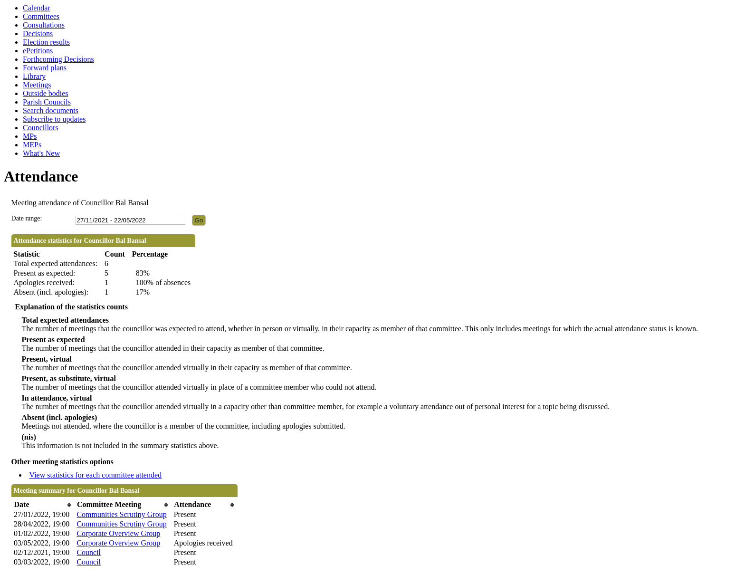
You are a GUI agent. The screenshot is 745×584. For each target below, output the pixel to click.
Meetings (37, 85)
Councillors (40, 128)
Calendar (36, 8)
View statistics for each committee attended (95, 475)
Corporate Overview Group (118, 533)
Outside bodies (45, 93)
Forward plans (45, 68)
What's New (41, 153)
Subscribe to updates (54, 119)
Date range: (26, 218)
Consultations (44, 25)
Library (34, 76)
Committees (41, 16)
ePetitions (38, 51)
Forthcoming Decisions (58, 59)
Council (88, 552)
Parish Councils (47, 102)
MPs (30, 136)
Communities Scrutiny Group (121, 514)
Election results (46, 42)
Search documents (50, 110)
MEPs (32, 145)
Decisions (38, 33)
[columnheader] (42, 505)
